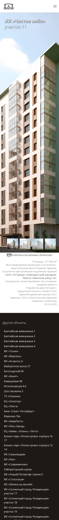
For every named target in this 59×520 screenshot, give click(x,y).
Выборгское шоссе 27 (17, 366)
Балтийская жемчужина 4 (19, 346)
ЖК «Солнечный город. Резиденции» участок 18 (26, 500)
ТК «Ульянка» (12, 396)
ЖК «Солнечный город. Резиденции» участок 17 (26, 491)
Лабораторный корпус (18, 469)
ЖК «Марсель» (13, 356)
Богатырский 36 (14, 371)
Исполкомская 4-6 (15, 386)
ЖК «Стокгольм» (14, 479)
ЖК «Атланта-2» (13, 361)
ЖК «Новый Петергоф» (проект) (23, 474)
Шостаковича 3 (13, 391)
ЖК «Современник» (16, 464)
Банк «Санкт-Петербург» (19, 411)
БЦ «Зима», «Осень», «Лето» (21, 431)
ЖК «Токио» (11, 351)
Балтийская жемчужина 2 (19, 336)
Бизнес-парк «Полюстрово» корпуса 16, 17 (28, 438)
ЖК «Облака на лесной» (18, 484)
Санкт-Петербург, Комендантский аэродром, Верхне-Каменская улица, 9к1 (31, 276)
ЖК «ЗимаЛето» (13, 421)
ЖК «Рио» (9, 459)
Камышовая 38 (13, 381)
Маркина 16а (12, 416)
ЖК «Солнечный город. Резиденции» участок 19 (26, 509)
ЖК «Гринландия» (15, 454)
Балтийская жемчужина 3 (19, 341)
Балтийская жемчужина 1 (19, 331)
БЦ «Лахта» (11, 406)
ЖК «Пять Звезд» (14, 426)
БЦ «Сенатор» (12, 401)
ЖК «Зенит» (11, 376)
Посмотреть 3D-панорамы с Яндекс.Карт (29, 254)
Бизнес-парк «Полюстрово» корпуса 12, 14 (28, 447)
